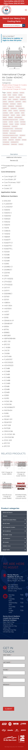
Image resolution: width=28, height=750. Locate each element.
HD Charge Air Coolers (11, 87)
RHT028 (24, 139)
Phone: (6, 669)
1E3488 (23, 97)
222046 (4, 101)
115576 (9, 95)
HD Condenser (15, 531)
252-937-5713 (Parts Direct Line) (15, 590)
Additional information (14, 157)
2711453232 (5, 104)
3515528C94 (13, 108)
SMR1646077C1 (14, 142)
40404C (16, 110)
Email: (5, 677)
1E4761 (9, 99)
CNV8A (11, 124)
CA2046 (5, 121)
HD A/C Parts (15, 523)
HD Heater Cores (7, 534)
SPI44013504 (6, 144)
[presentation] (14, 702)
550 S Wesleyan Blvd (14, 579)
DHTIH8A (23, 124)
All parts (5, 516)
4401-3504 (22, 110)
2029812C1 (15, 99)
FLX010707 (14, 126)
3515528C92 (18, 106)
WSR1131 (21, 144)
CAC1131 (11, 121)
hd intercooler (18, 128)
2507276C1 (18, 101)
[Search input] (13, 25)
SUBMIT (8, 709)
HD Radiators (15, 538)
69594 (18, 115)
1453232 (15, 95)
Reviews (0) (14, 160)
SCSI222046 (6, 142)
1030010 (9, 92)
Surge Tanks (15, 550)
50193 (22, 112)
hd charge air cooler (8, 128)
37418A (4, 110)
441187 (11, 112)
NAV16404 (22, 135)
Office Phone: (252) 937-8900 (14, 3)
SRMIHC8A (14, 144)
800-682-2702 (13, 587)
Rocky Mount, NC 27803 (16, 581)
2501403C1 (11, 101)
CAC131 (16, 121)
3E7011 (10, 110)
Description (14, 154)
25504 (24, 101)
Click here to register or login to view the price (13, 39)
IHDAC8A (5, 133)
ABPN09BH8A (18, 117)
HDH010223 (6, 130)
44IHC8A (17, 112)
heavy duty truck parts (16, 130)
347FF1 (4, 106)
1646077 (5, 97)
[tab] (14, 154)
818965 (4, 117)
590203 (13, 115)
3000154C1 (12, 104)
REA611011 (18, 139)
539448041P (6, 115)
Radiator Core (15, 546)
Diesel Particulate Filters (15, 520)
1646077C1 (11, 97)
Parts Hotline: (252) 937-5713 (14, 1)
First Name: (7, 655)
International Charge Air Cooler (14, 89)
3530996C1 (21, 108)
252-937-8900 (13, 585)
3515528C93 (6, 108)
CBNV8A (5, 124)
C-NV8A (22, 119)
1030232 (22, 92)
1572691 (20, 95)
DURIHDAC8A (6, 126)
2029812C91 (23, 99)
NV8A (20, 137)
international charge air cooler (10, 135)
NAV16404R (13, 137)
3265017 (19, 104)
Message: (6, 684)
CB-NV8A (22, 121)
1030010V (15, 92)
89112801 (11, 117)
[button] (24, 47)
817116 (23, 115)
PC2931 (4, 139)
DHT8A (17, 124)
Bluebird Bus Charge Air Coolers (14, 85)
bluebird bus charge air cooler (10, 119)
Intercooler (12, 133)
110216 (4, 95)
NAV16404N (6, 137)
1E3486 (17, 97)
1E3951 (4, 99)
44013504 (5, 112)
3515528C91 (11, 106)
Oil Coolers (15, 542)
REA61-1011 (11, 139)
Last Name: (7, 662)
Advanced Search (7, 512)
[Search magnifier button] (23, 25)
